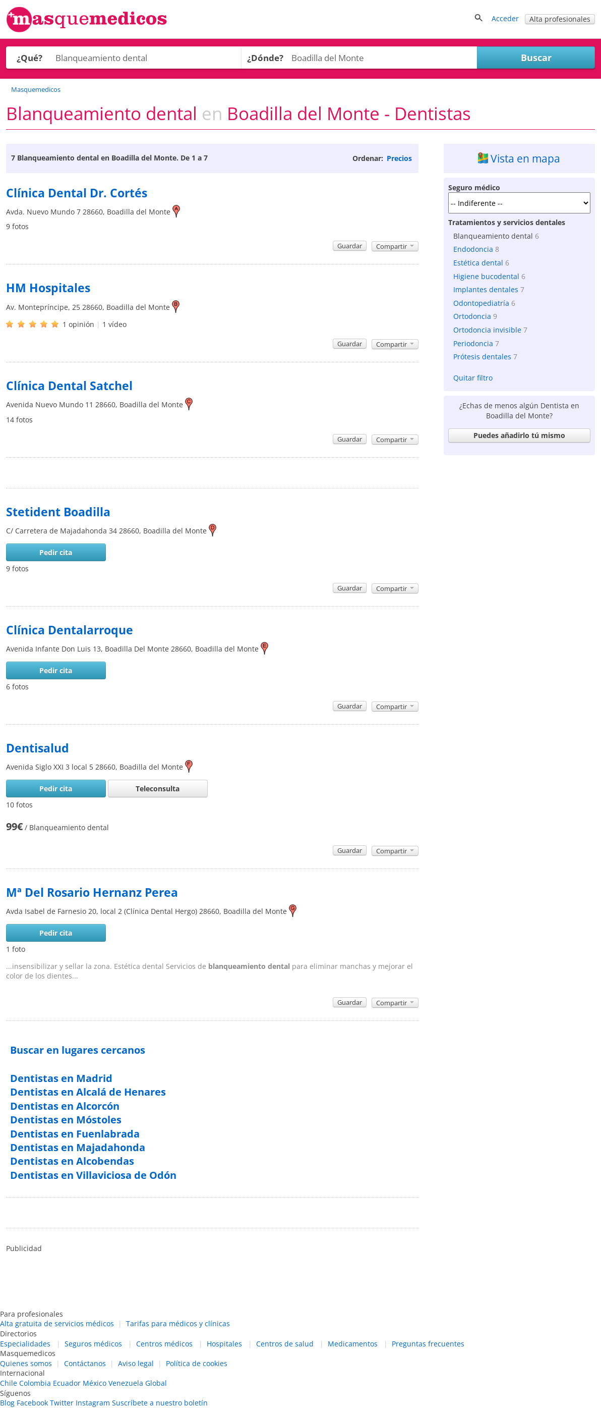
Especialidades (25, 1343)
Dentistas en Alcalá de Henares (88, 1092)
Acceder (505, 18)
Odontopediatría (481, 303)
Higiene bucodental (486, 276)
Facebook (32, 1402)
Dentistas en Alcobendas (72, 1161)
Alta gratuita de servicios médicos (57, 1323)
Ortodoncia (472, 316)
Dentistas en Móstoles (66, 1119)
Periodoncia (473, 343)
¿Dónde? (265, 58)
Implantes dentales (485, 289)
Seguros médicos (93, 1343)
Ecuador (67, 1383)
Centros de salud (285, 1343)
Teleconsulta (157, 788)
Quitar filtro (473, 378)
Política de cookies (196, 1363)
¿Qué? (29, 58)
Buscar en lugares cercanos (77, 1050)
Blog (7, 1402)
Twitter (62, 1402)
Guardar (349, 245)
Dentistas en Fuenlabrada (75, 1134)
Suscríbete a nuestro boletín (160, 1402)
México (94, 1383)
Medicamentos (353, 1343)
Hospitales (224, 1343)
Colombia (35, 1383)
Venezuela (125, 1383)
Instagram (93, 1402)
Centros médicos (164, 1343)
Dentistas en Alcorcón (64, 1106)
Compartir (395, 246)
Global (156, 1383)
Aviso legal (136, 1363)
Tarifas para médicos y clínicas (178, 1323)
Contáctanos (85, 1363)
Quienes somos (26, 1363)
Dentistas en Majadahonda (77, 1147)
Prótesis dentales (482, 356)
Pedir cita (55, 552)
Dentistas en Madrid (61, 1078)
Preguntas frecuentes (428, 1343)
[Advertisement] (519, 523)
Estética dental (478, 262)
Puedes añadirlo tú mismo (519, 435)
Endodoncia (473, 249)
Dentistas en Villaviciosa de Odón (93, 1175)
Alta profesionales (559, 19)
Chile (8, 1383)
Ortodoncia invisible (487, 330)
